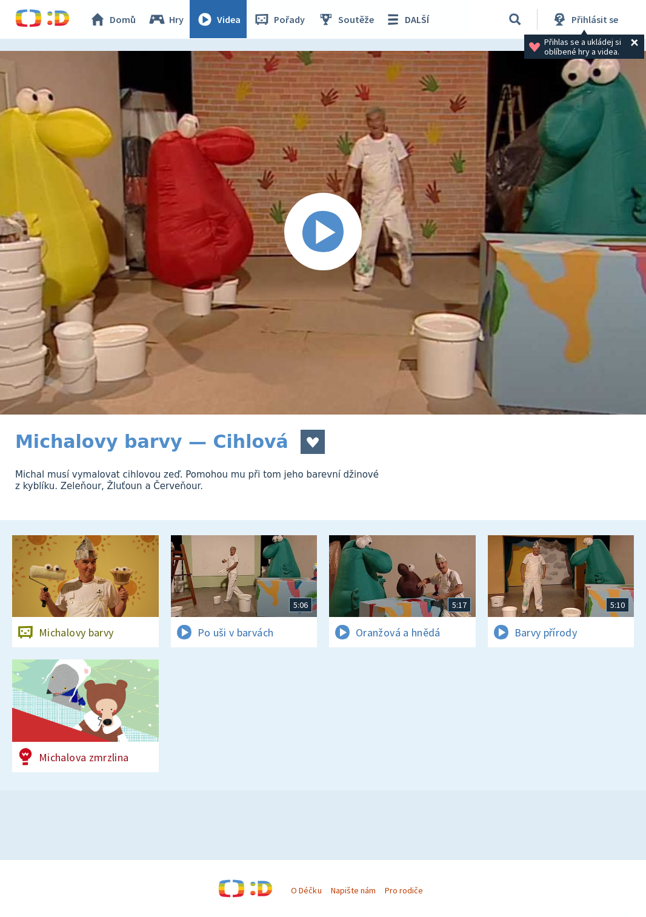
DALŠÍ (407, 19)
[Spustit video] (323, 233)
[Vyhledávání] (515, 19)
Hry (166, 19)
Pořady (279, 19)
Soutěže (346, 19)
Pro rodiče (404, 890)
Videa (218, 19)
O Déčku (306, 890)
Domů (112, 19)
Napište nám (353, 890)
